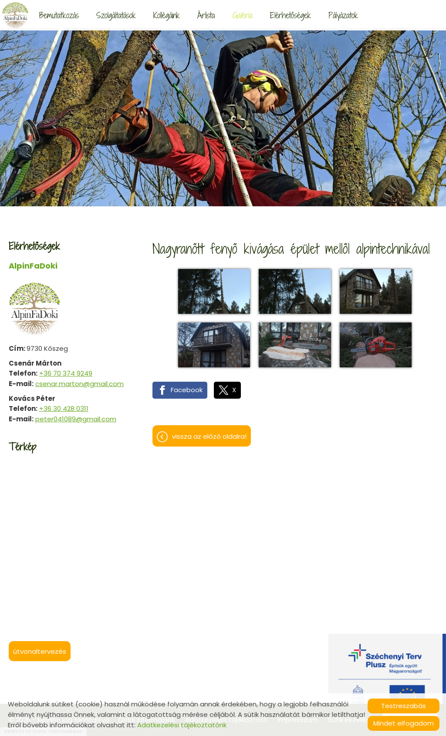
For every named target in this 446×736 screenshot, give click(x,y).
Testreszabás (403, 705)
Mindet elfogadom (403, 723)
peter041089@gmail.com (75, 418)
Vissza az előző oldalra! (209, 436)
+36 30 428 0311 (63, 408)
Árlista (206, 15)
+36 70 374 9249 (65, 373)
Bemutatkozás (59, 15)
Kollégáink (166, 15)
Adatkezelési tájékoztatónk (181, 724)
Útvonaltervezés (39, 651)
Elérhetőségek (290, 15)
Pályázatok (343, 15)
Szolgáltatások (116, 15)
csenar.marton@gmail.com (79, 383)
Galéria (243, 15)
